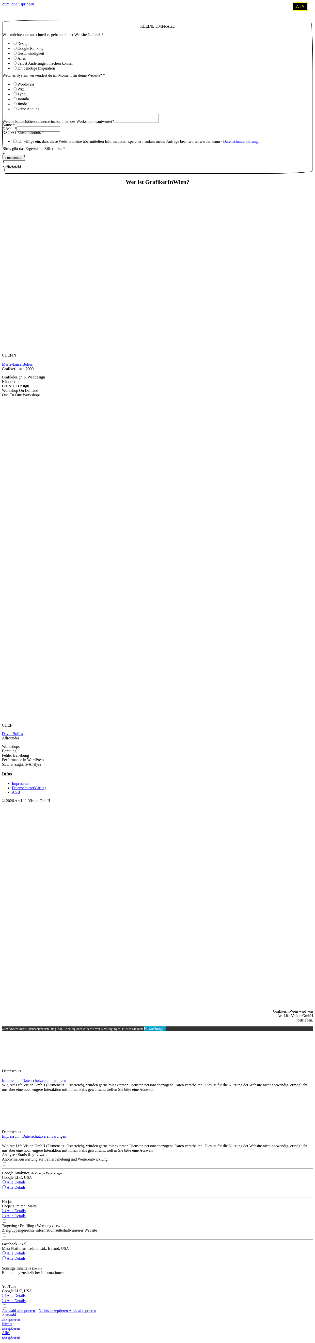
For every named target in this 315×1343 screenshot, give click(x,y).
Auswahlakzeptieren (11, 1318)
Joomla (23, 99)
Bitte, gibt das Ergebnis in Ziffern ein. (33, 150)
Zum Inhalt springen (18, 4)
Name (8, 126)
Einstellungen (155, 1030)
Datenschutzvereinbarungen (44, 1082)
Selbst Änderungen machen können (45, 63)
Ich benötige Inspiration (36, 68)
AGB (16, 794)
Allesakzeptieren (11, 1336)
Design (23, 43)
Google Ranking (30, 48)
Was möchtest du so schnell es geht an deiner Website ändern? (52, 35)
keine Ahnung (28, 109)
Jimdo (22, 104)
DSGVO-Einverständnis (23, 134)
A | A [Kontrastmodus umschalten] (300, 6)
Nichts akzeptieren (54, 1312)
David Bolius (12, 735)
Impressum (20, 785)
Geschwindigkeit (30, 53)
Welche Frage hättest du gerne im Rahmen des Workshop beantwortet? (58, 123)
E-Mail (9, 130)
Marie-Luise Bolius (17, 366)
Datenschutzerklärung (240, 143)
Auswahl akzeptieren (19, 1312)
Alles (21, 58)
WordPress (25, 84)
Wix (20, 89)
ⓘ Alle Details (14, 1184)
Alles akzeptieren (82, 1312)
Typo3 (22, 94)
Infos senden (13, 159)
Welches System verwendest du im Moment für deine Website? (53, 75)
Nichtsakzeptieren (11, 1327)
